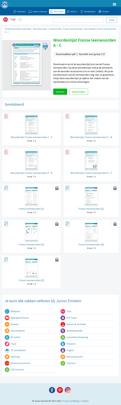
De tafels (12, 337)
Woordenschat (40, 28)
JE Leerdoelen (15, 350)
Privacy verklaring (71, 400)
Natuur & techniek (73, 324)
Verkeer (12, 324)
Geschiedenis (15, 330)
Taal (12, 19)
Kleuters (68, 343)
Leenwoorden (55, 28)
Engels (67, 350)
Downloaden (78, 91)
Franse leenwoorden (73, 28)
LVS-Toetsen (14, 369)
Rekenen (12, 311)
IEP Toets (68, 317)
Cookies (85, 400)
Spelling (12, 356)
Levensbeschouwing (74, 337)
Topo (10, 343)
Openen (60, 91)
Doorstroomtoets (17, 363)
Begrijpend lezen (17, 317)
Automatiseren (71, 356)
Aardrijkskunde (71, 330)
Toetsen (67, 363)
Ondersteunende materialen (18, 28)
